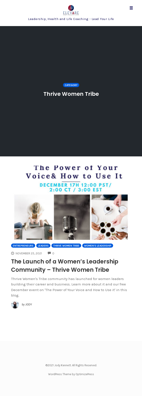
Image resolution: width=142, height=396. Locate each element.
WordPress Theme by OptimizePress (71, 374)
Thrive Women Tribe (66, 245)
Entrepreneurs (23, 245)
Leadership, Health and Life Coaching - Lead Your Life (71, 19)
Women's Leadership (97, 245)
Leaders (43, 245)
